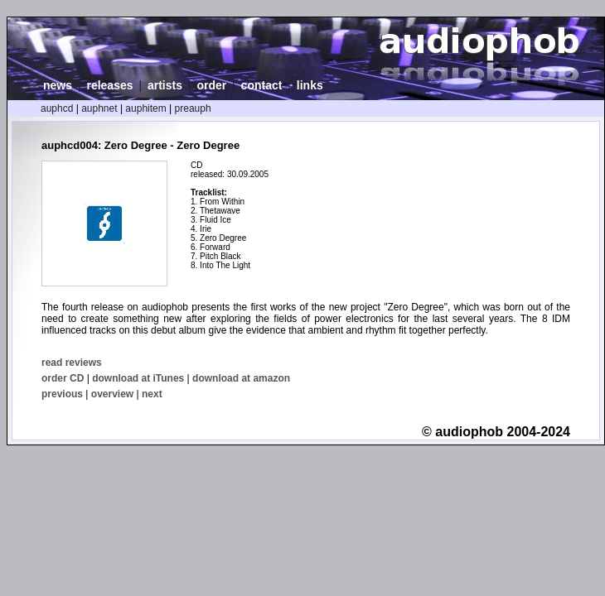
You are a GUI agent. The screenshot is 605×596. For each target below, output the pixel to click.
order (211, 85)
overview (112, 394)
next (152, 394)
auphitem (145, 108)
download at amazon (241, 378)
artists (165, 85)
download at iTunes (138, 378)
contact (262, 85)
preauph (193, 108)
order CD (62, 378)
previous (62, 394)
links (310, 85)
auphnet (99, 108)
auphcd (57, 108)
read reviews (71, 362)
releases (109, 85)
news (57, 85)
